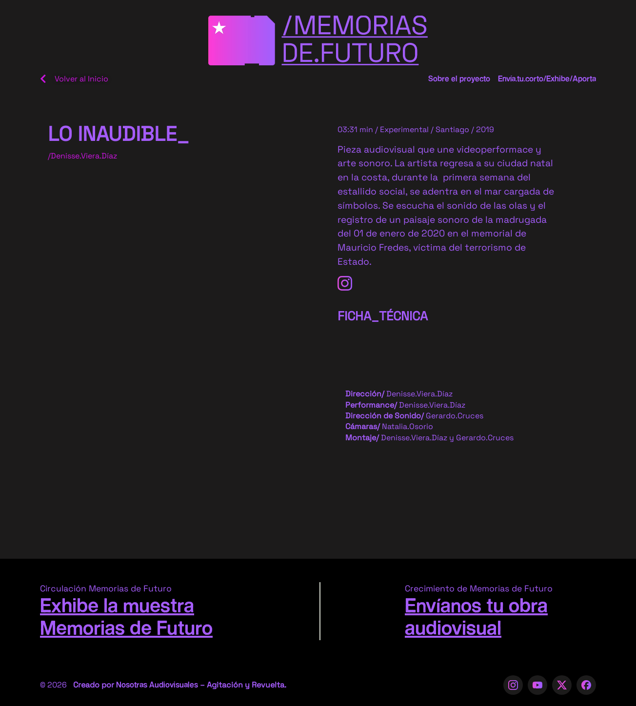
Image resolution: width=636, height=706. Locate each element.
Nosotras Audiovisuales (157, 685)
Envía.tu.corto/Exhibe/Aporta (547, 79)
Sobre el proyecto (459, 79)
